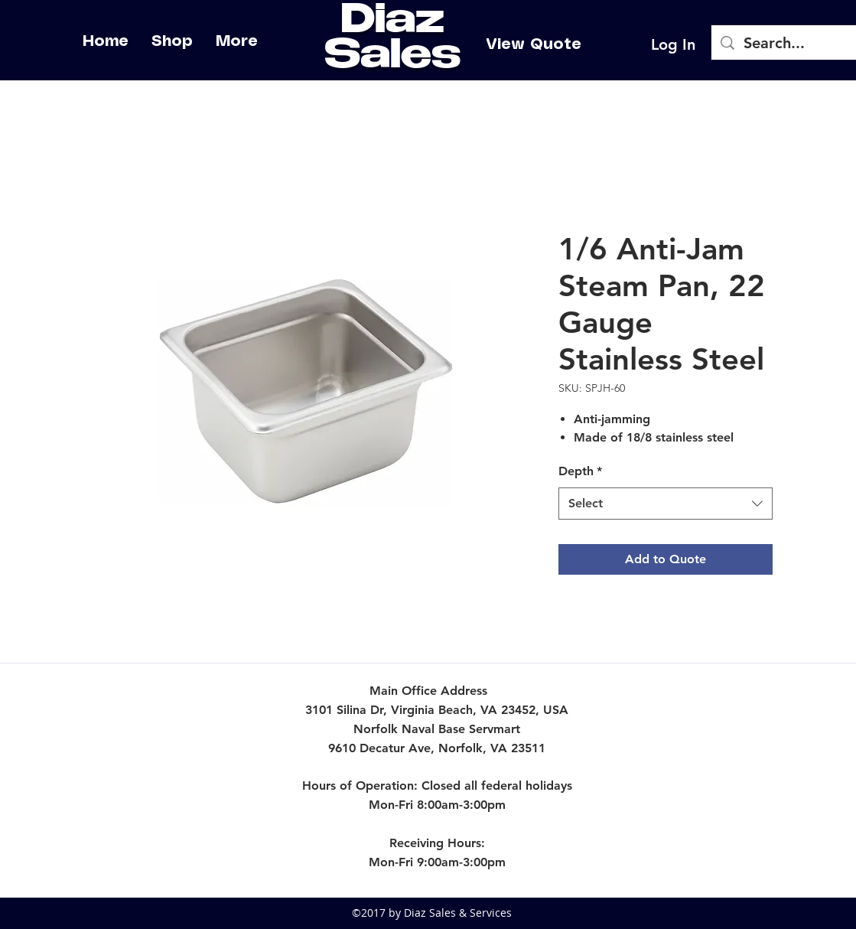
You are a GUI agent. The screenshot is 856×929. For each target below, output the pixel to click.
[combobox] (665, 503)
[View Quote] (533, 44)
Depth (580, 471)
